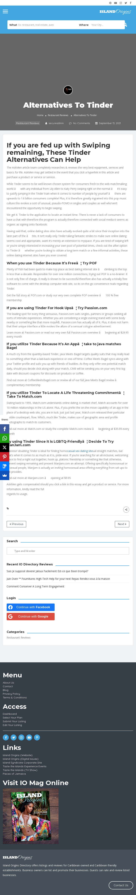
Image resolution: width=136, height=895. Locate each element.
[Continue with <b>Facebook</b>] (31, 607)
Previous (16, 524)
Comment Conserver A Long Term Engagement (35, 586)
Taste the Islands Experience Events (24, 766)
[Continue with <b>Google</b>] (31, 616)
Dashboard (10, 714)
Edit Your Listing (12, 725)
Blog (5, 690)
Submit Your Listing (14, 721)
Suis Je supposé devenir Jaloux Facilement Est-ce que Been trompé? (47, 571)
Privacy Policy (11, 693)
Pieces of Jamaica (14, 773)
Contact (8, 686)
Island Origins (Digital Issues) (20, 759)
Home (40, 115)
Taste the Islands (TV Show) (20, 770)
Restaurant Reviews (58, 115)
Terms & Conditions (15, 697)
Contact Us (121, 885)
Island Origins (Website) (18, 755)
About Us (8, 682)
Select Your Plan (12, 717)
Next (122, 524)
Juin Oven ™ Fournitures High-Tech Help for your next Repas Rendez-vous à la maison (58, 578)
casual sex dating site (80, 451)
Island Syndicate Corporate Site (22, 762)
